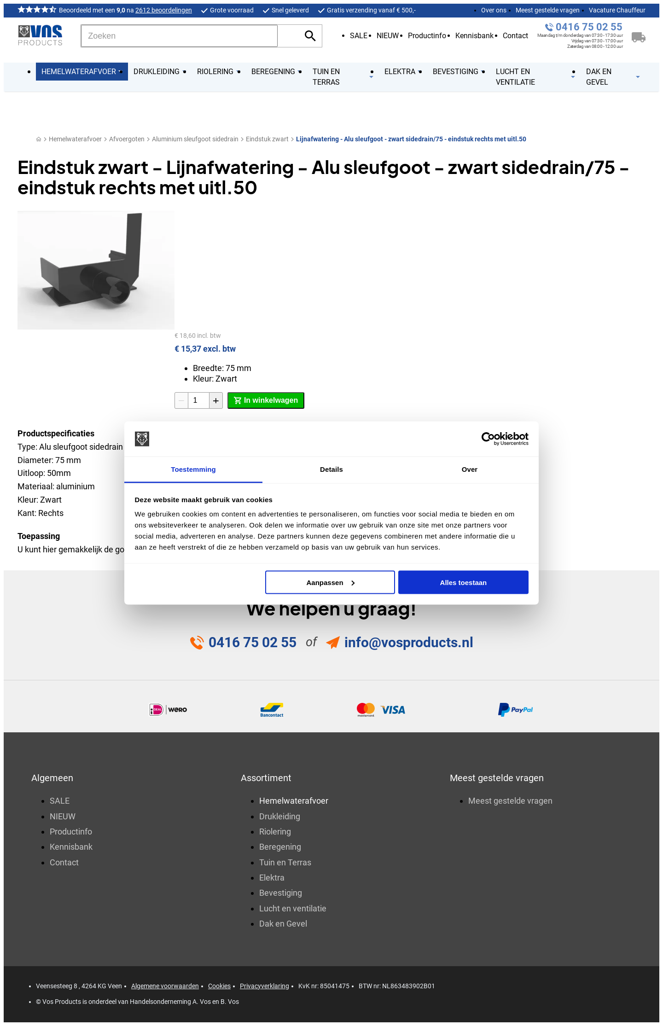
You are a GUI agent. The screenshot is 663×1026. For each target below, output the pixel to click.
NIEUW (388, 35)
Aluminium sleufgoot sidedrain (195, 139)
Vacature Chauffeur (617, 10)
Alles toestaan (463, 582)
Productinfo (427, 35)
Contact (515, 35)
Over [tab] (470, 469)
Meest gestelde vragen (548, 10)
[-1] (181, 400)
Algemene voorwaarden (165, 986)
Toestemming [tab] (193, 469)
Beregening (280, 847)
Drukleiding (279, 816)
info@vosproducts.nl (408, 642)
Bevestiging (280, 893)
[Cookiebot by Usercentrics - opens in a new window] (488, 439)
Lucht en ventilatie (292, 908)
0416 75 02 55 (589, 27)
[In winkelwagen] (265, 400)
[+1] (216, 400)
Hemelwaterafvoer (75, 139)
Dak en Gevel (283, 923)
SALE (358, 35)
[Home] (38, 139)
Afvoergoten (127, 139)
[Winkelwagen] (639, 36)
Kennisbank (474, 35)
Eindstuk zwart (267, 139)
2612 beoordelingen (163, 10)
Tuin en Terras (285, 862)
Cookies (219, 986)
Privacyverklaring (264, 986)
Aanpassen (331, 582)
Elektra (272, 877)
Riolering (275, 831)
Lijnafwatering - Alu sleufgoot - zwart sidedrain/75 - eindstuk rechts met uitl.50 (411, 139)
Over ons (493, 10)
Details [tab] (331, 469)
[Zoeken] (179, 36)
